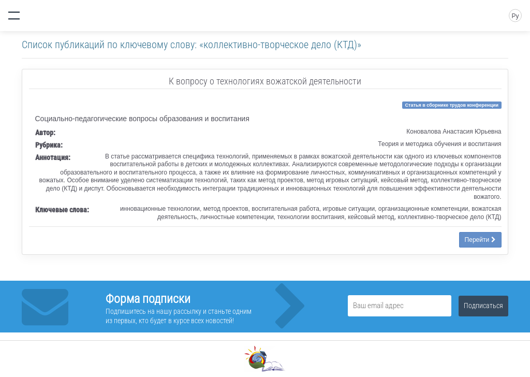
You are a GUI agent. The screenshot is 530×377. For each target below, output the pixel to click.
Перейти (480, 239)
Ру (515, 16)
